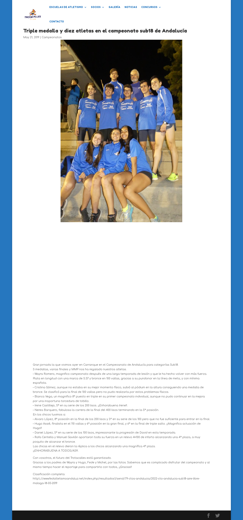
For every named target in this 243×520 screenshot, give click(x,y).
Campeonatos (52, 37)
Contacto (56, 21)
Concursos (149, 7)
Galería (114, 7)
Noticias (131, 7)
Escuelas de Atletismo (66, 7)
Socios (96, 7)
